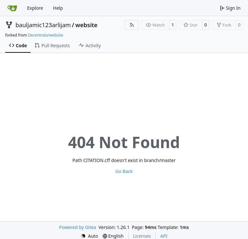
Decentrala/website (45, 35)
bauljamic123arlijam (43, 25)
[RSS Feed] (131, 25)
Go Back (123, 171)
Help (58, 8)
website (86, 25)
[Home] (12, 8)
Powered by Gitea (77, 227)
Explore (35, 8)
